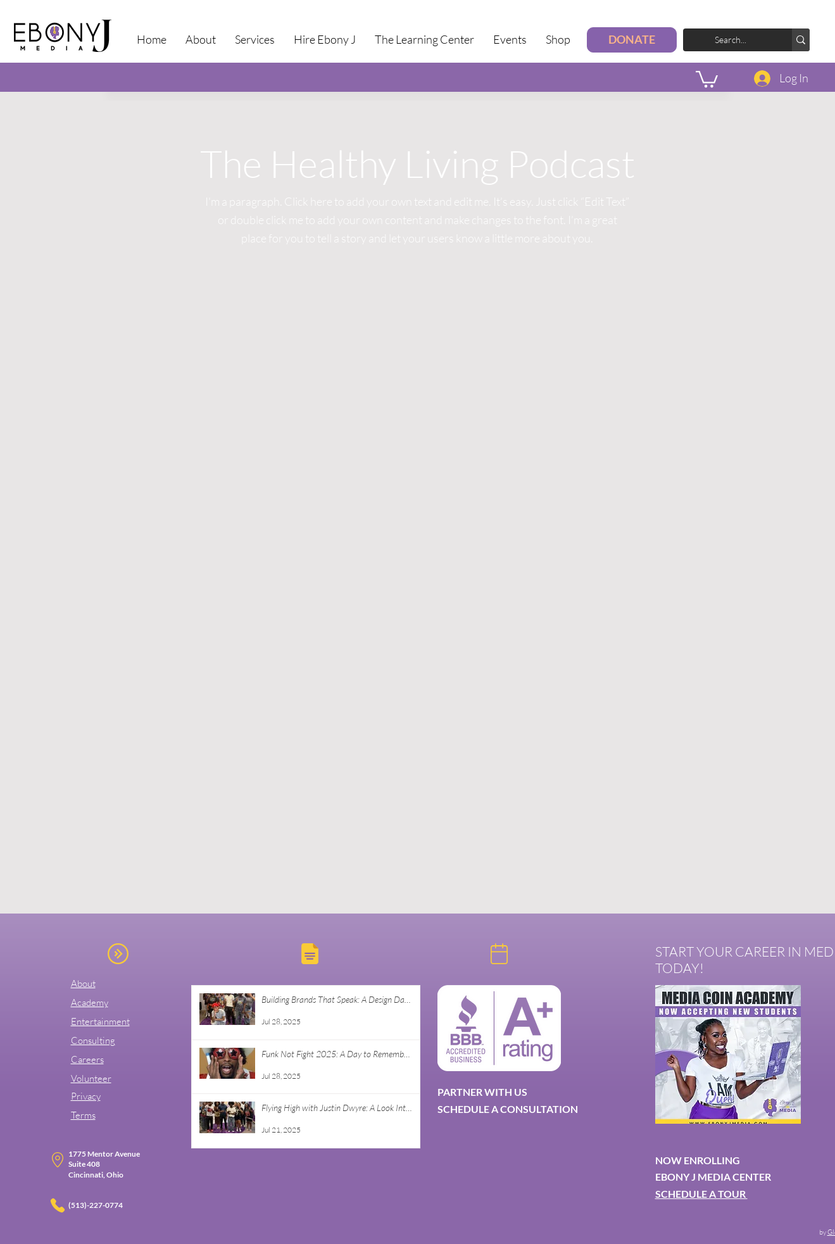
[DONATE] (632, 40)
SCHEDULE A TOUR (701, 1194)
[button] (254, 39)
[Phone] (57, 1205)
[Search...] (740, 39)
